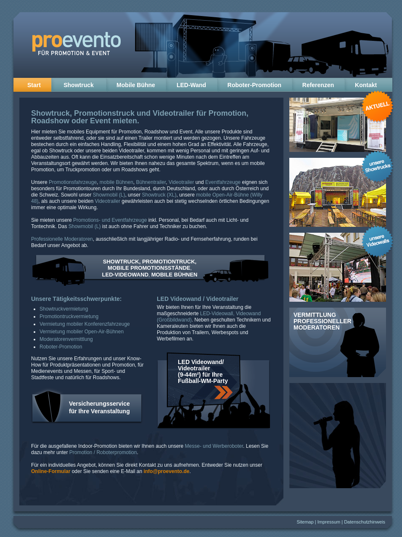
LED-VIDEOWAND (125, 274)
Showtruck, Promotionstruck (83, 113)
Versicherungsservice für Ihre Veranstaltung (99, 407)
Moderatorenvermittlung (66, 339)
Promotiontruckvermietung (69, 316)
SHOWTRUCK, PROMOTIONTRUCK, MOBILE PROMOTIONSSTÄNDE (149, 264)
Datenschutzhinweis (364, 521)
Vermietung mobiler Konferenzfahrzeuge (85, 324)
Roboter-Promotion (254, 85)
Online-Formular (50, 471)
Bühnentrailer (151, 182)
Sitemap (304, 521)
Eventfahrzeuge (223, 182)
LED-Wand (191, 85)
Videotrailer (173, 113)
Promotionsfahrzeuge (73, 182)
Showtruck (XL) (159, 195)
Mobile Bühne (135, 85)
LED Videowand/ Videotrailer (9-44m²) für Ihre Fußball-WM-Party (203, 371)
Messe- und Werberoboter (214, 446)
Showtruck (78, 85)
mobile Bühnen (116, 182)
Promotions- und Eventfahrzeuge (110, 220)
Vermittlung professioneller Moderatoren (323, 321)
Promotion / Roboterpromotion (103, 452)
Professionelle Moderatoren (62, 239)
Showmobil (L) (109, 195)
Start (32, 85)
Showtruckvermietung (64, 309)
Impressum (328, 521)
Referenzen (318, 85)
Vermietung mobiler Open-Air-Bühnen (82, 332)
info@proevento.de (166, 471)
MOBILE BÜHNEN (174, 274)
